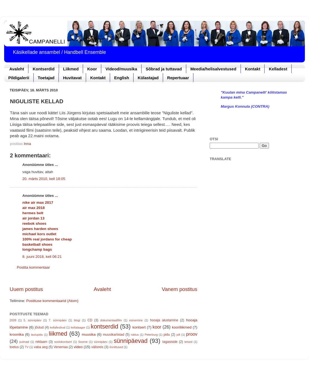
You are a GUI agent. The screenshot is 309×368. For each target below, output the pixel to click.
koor (157, 326)
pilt (178, 334)
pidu (167, 335)
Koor (92, 69)
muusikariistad (113, 335)
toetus (14, 347)
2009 (13, 320)
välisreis (97, 347)
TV (27, 347)
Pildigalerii (18, 77)
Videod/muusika (121, 69)
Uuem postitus (26, 289)
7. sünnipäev (58, 320)
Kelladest (278, 69)
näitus (135, 334)
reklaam (41, 342)
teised (188, 341)
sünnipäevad (130, 340)
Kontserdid (43, 69)
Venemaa (61, 347)
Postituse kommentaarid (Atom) (52, 301)
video (78, 347)
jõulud (39, 327)
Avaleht (16, 69)
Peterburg (151, 334)
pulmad (24, 341)
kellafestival (57, 327)
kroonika (17, 334)
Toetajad (46, 77)
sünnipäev (100, 341)
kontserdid (104, 326)
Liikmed (71, 69)
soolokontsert (63, 341)
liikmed (58, 333)
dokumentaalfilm (111, 320)
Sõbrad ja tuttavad (164, 69)
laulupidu (37, 334)
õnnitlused (116, 347)
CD (89, 320)
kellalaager (78, 327)
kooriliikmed (181, 327)
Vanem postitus (179, 289)
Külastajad (148, 77)
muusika (88, 334)
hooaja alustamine (164, 320)
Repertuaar (178, 77)
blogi (77, 320)
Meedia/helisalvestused (213, 69)
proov (192, 334)
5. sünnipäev (32, 320)
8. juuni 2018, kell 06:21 (42, 257)
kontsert (139, 327)
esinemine (136, 320)
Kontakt (252, 69)
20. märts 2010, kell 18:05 (43, 179)
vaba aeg (41, 347)
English (121, 77)
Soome (82, 341)
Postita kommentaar (33, 267)
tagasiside (170, 342)
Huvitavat (72, 77)
